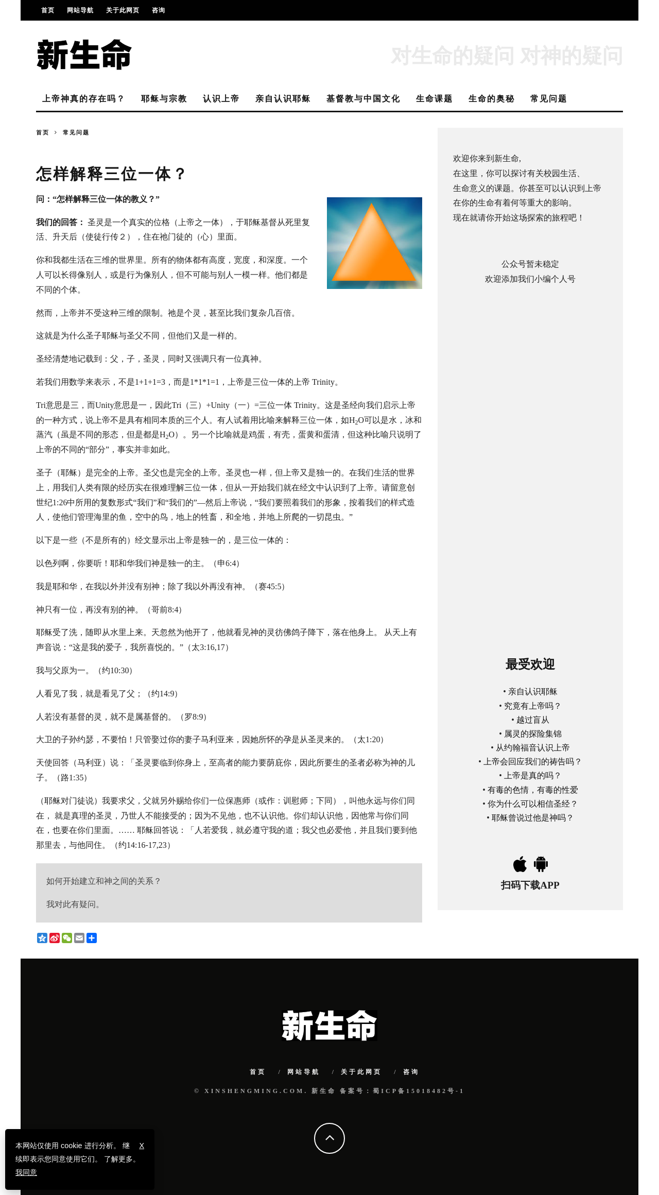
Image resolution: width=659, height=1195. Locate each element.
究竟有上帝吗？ (533, 706)
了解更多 (118, 1159)
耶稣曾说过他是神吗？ (533, 817)
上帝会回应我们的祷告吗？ (532, 761)
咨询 (158, 10)
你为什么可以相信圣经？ (533, 803)
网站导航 (80, 10)
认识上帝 (221, 98)
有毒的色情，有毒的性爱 (533, 790)
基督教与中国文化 (363, 98)
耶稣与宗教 (164, 98)
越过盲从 (532, 719)
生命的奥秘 (492, 98)
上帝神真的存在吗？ (84, 98)
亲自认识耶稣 (283, 98)
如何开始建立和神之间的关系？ (104, 881)
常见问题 (548, 98)
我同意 (26, 1172)
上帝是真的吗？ (533, 775)
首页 (48, 10)
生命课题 (434, 98)
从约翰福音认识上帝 (533, 747)
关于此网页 (123, 10)
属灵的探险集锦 (533, 733)
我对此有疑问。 (75, 904)
